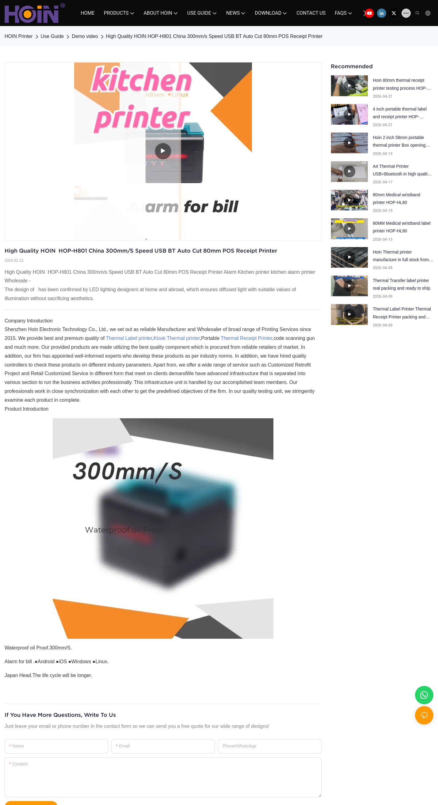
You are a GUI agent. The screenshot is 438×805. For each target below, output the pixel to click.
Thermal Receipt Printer (246, 338)
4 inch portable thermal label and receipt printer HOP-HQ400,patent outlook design (400, 114)
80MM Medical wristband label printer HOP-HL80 (401, 227)
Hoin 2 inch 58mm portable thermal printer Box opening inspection (399, 142)
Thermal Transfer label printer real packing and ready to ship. (402, 284)
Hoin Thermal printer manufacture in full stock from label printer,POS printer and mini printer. (401, 257)
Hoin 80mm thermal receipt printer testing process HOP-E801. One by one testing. (400, 85)
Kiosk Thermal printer (177, 338)
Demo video (85, 36)
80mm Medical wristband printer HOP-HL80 (396, 198)
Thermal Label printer (129, 338)
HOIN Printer (19, 36)
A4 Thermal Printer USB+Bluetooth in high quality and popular (401, 171)
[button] (365, 13)
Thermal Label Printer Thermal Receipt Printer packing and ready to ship (402, 314)
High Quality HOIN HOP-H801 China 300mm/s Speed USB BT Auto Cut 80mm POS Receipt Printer (214, 36)
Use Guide (52, 36)
